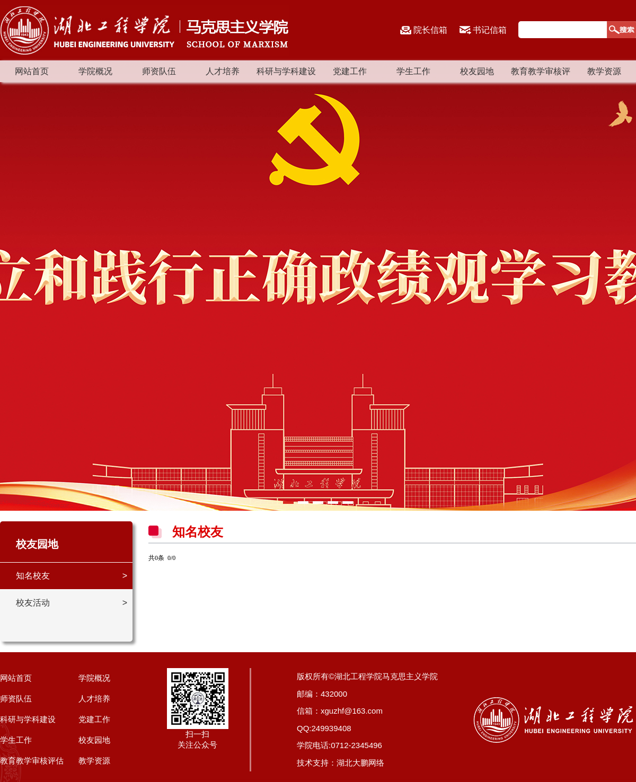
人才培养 (223, 71)
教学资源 (604, 71)
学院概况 (95, 71)
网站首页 (32, 71)
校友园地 (477, 71)
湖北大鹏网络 (360, 762)
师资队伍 (159, 71)
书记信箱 (490, 29)
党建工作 (350, 71)
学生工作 (413, 71)
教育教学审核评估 (32, 760)
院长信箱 (430, 29)
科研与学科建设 (286, 71)
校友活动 (33, 602)
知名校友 (33, 575)
